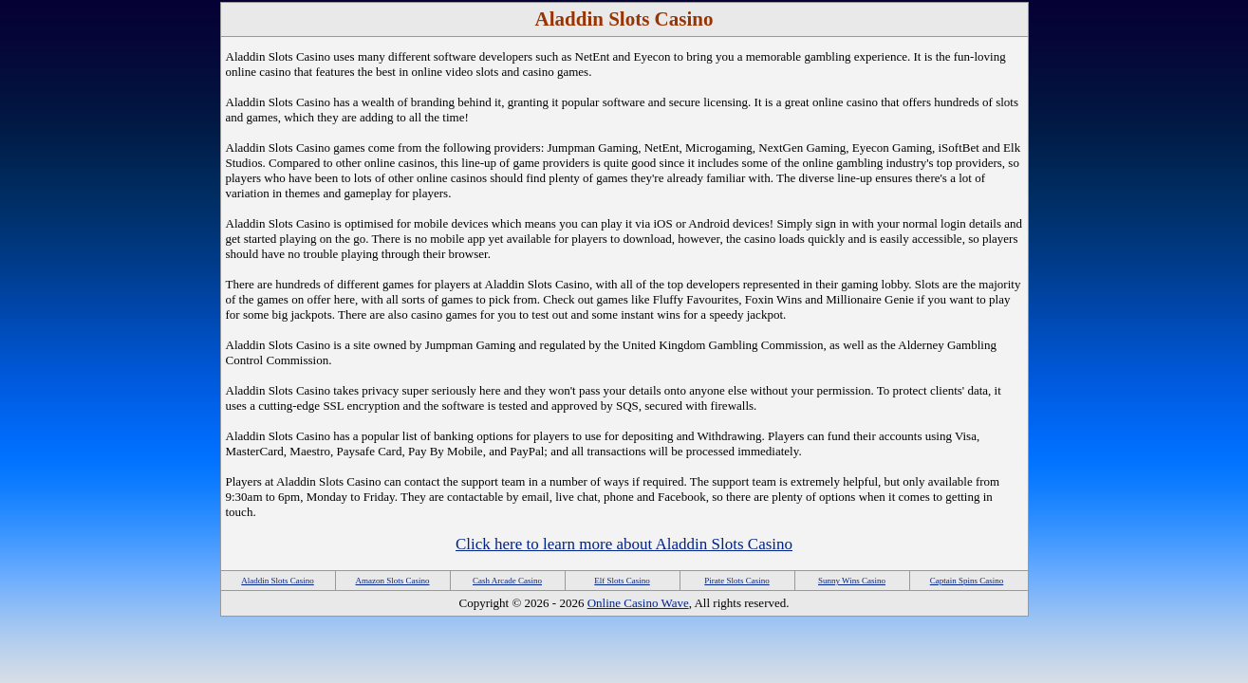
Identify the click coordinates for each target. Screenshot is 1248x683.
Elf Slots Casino (622, 580)
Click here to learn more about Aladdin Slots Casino (624, 544)
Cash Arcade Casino (507, 580)
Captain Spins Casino (967, 580)
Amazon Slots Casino (393, 580)
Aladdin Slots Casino (277, 580)
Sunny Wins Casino (851, 580)
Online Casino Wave (638, 603)
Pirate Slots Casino (737, 580)
